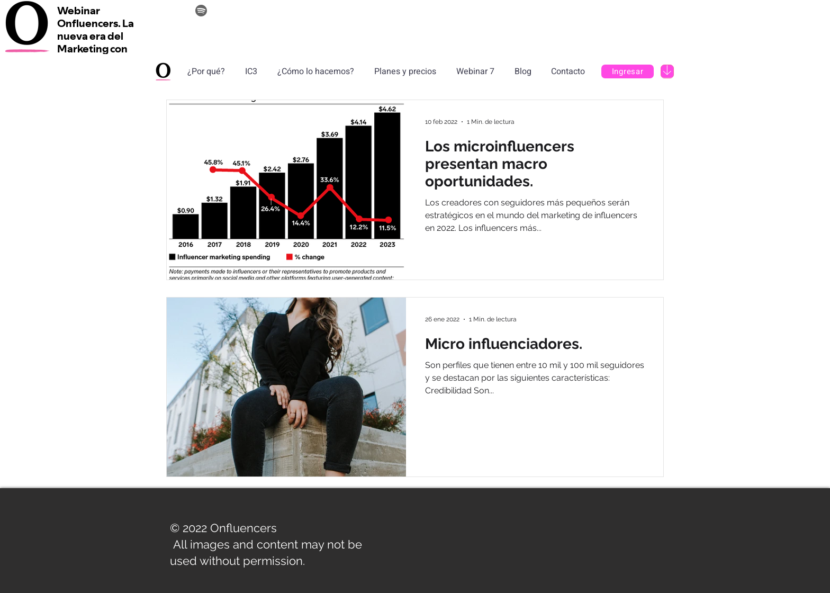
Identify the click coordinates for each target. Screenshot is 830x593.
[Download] (667, 71)
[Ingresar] (627, 71)
